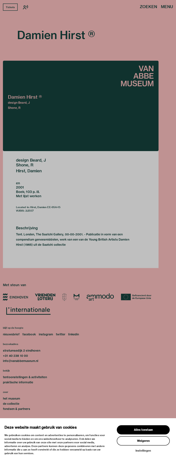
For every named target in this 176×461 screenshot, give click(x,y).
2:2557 (29, 210)
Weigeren (143, 441)
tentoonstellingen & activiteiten (25, 377)
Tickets (10, 7)
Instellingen (143, 451)
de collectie (11, 404)
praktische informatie (18, 382)
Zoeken (148, 7)
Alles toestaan (143, 430)
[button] (81, 106)
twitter (60, 334)
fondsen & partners (16, 409)
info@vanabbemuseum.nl (20, 361)
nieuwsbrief (11, 334)
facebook (29, 334)
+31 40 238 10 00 (15, 356)
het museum (11, 398)
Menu (167, 7)
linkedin (73, 334)
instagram (46, 334)
